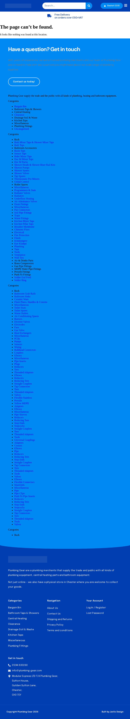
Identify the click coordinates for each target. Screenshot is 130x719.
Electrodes (19, 324)
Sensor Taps (20, 153)
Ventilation (19, 255)
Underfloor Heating (24, 198)
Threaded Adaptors (23, 372)
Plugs (17, 364)
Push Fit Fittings (22, 274)
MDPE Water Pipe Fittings (27, 269)
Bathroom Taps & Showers (27, 109)
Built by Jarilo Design (113, 712)
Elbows (18, 355)
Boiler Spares (21, 184)
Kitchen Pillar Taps (24, 224)
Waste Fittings (21, 218)
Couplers (18, 353)
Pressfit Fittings (22, 272)
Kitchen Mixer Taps (24, 221)
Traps (17, 215)
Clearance (19, 115)
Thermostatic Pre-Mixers (26, 179)
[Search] (88, 6)
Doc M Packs (21, 162)
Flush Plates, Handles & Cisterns (30, 302)
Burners (18, 319)
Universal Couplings (24, 440)
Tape (16, 249)
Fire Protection (21, 235)
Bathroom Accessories (25, 148)
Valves (17, 395)
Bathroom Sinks (22, 296)
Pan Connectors (22, 210)
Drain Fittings (21, 204)
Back (17, 139)
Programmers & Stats (25, 190)
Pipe (16, 451)
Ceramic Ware (21, 299)
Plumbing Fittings (23, 126)
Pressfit (18, 400)
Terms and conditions (59, 630)
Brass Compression (24, 263)
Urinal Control (21, 182)
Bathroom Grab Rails (25, 293)
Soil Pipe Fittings (23, 212)
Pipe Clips (19, 493)
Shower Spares (21, 170)
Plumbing (19, 246)
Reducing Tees (21, 381)
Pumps (17, 341)
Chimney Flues (22, 229)
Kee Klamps (20, 243)
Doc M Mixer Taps (23, 159)
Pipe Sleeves (20, 414)
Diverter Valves (22, 322)
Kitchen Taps (21, 120)
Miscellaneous (21, 123)
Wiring (17, 347)
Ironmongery (21, 241)
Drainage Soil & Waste (25, 117)
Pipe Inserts (20, 361)
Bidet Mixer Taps (23, 156)
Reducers (19, 367)
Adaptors (19, 406)
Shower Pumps (21, 167)
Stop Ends (19, 423)
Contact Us (53, 614)
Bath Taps (19, 145)
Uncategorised (21, 129)
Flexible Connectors (24, 482)
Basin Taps (19, 151)
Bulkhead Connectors (25, 350)
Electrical (19, 232)
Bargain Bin (20, 106)
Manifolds (19, 485)
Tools (17, 252)
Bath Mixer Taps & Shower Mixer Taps (34, 142)
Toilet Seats (20, 308)
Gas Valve (19, 330)
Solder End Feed (22, 277)
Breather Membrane (24, 227)
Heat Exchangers (22, 333)
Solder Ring (20, 280)
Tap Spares (19, 176)
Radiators (19, 196)
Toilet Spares (21, 310)
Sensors (18, 344)
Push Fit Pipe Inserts (24, 496)
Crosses (18, 445)
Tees (16, 369)
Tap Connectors (22, 386)
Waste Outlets (21, 313)
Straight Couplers (23, 383)
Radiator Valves (22, 193)
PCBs (17, 338)
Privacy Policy (55, 625)
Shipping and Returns (59, 619)
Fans (16, 327)
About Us (52, 608)
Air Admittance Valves (25, 201)
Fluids (17, 238)
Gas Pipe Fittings (23, 266)
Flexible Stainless (23, 398)
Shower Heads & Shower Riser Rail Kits (34, 165)
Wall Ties (19, 257)
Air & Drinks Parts (23, 260)
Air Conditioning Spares (26, 316)
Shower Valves (21, 173)
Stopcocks (19, 426)
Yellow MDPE (21, 403)
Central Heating (22, 112)
